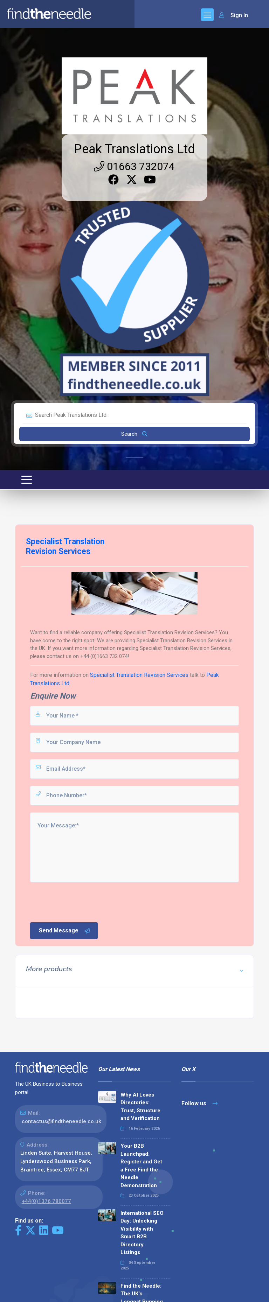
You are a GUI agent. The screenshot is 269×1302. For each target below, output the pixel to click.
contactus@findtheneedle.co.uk (61, 1121)
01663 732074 (134, 166)
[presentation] (82, 901)
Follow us (199, 1103)
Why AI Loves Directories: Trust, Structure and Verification (140, 1107)
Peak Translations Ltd (134, 149)
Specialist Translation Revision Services (139, 675)
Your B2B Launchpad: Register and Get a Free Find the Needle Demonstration (141, 1166)
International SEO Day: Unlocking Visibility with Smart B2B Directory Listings (142, 1233)
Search (134, 434)
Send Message (65, 930)
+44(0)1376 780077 (46, 1201)
